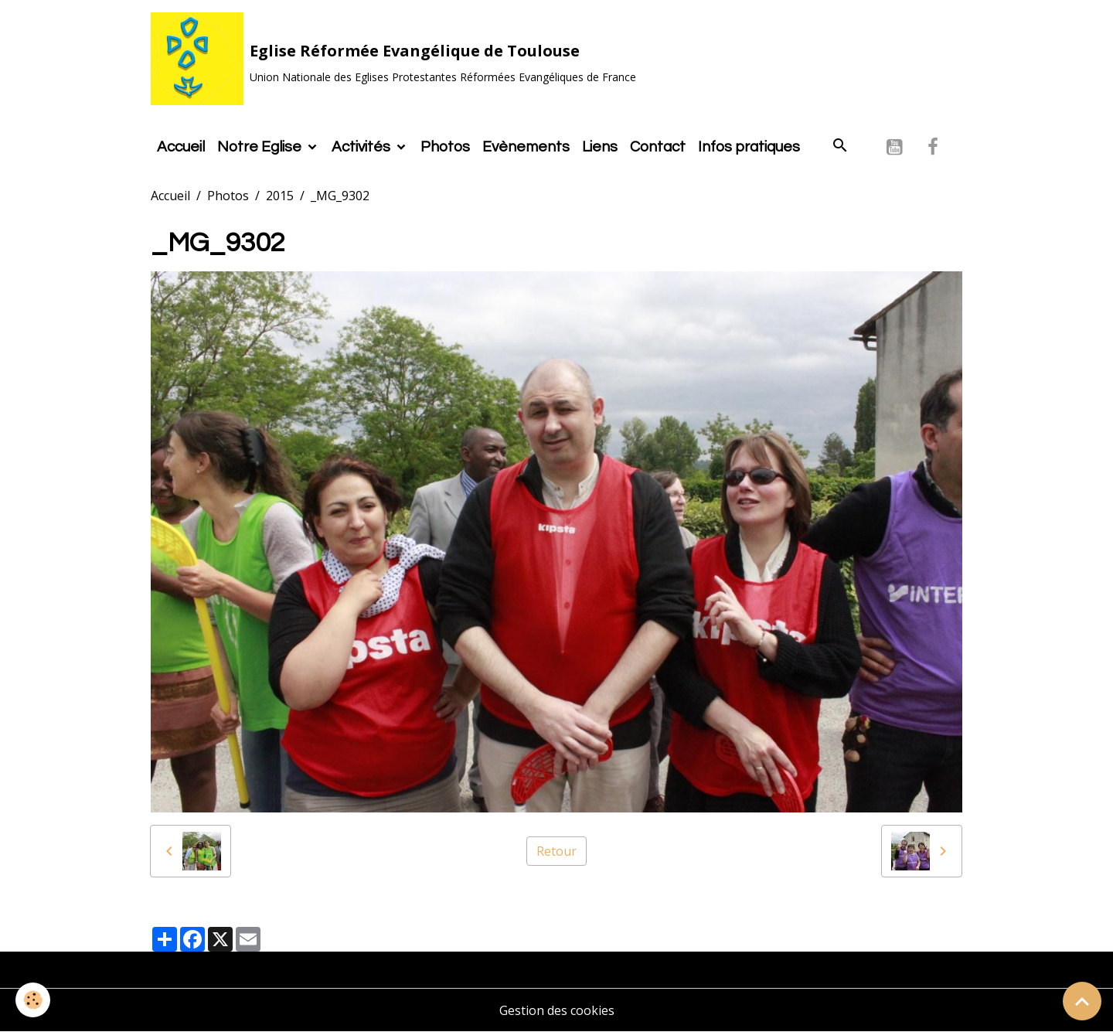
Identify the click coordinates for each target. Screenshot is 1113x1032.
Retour (556, 851)
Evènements (526, 147)
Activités (362, 147)
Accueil (181, 147)
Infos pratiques (749, 147)
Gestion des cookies (556, 1010)
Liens (600, 147)
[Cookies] (32, 1000)
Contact (658, 147)
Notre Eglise (261, 147)
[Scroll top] (1082, 1001)
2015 (280, 195)
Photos (445, 147)
